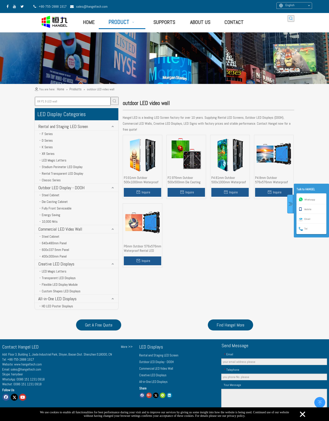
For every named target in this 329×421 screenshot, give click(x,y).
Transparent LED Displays (59, 278)
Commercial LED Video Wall (60, 229)
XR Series (48, 153)
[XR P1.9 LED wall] (73, 101)
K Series (47, 147)
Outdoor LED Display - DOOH (61, 188)
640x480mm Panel (54, 243)
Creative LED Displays (56, 264)
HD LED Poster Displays (57, 306)
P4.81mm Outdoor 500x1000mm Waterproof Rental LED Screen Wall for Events (229, 180)
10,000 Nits (50, 221)
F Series (47, 134)
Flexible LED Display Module (60, 284)
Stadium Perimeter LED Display (62, 167)
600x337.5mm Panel (55, 249)
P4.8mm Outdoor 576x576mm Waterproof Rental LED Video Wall (271, 180)
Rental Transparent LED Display (62, 173)
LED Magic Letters (54, 160)
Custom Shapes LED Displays (61, 291)
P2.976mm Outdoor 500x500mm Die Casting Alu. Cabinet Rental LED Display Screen (184, 180)
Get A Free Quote (98, 325)
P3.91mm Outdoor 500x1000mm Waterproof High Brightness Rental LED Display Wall (142, 180)
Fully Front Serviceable (56, 208)
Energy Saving (51, 215)
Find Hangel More (230, 325)
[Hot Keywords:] (291, 18)
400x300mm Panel (54, 256)
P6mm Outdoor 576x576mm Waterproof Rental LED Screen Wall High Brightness (142, 248)
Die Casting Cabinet (55, 201)
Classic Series (51, 180)
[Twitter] (14, 397)
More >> (127, 347)
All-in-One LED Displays (57, 299)
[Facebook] (5, 397)
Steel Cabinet (50, 195)
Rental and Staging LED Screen (63, 126)
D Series (47, 140)
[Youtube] (22, 397)
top (319, 402)
